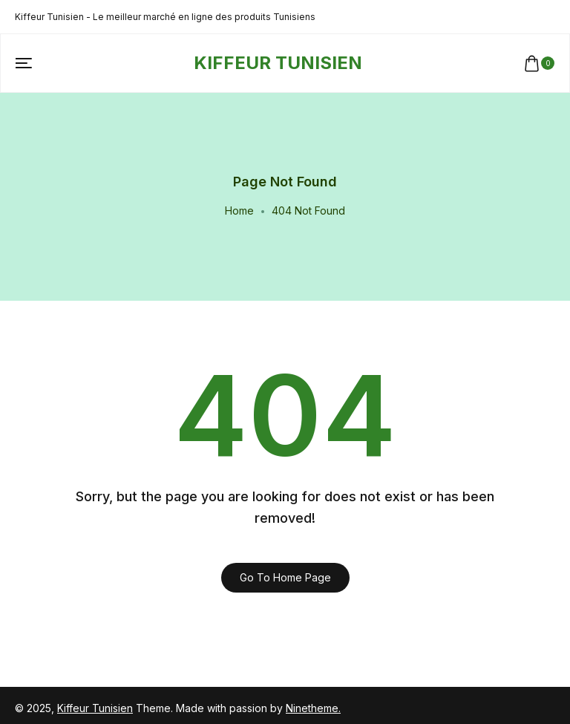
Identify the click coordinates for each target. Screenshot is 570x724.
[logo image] (278, 63)
